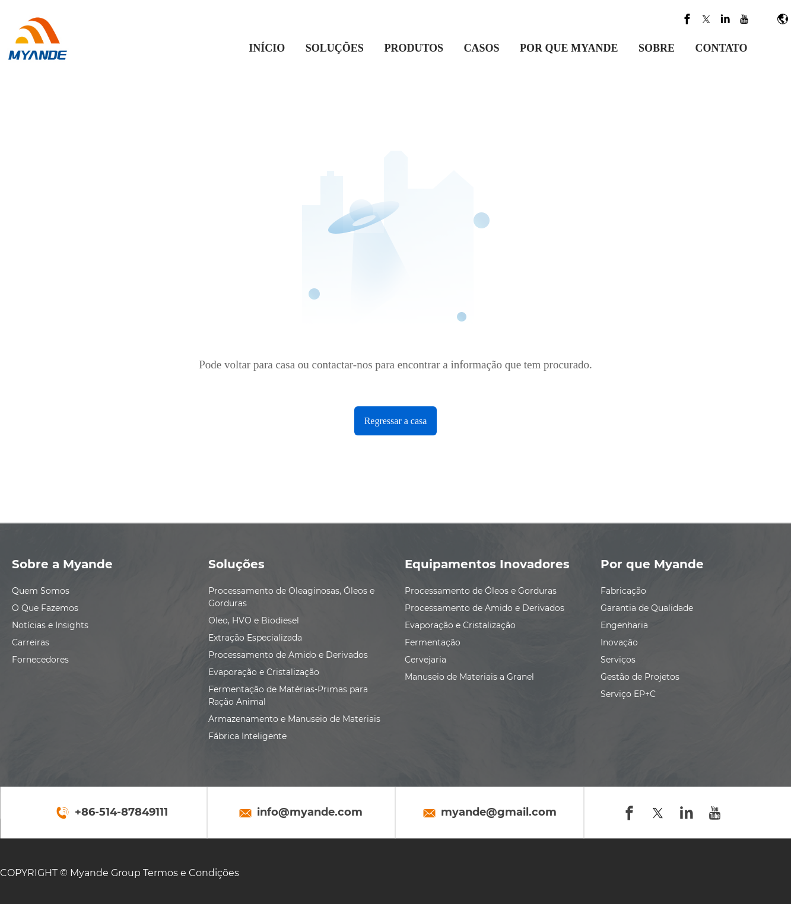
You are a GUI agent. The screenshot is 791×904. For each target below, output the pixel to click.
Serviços (618, 659)
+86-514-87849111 (121, 812)
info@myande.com (310, 812)
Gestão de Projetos (640, 676)
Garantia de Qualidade (647, 608)
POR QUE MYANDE (569, 48)
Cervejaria (425, 659)
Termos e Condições (191, 872)
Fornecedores (40, 659)
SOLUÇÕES (335, 48)
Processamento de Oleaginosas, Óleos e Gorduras (291, 597)
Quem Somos (40, 590)
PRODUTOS (413, 48)
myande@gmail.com (499, 812)
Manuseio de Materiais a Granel (469, 676)
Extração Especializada (255, 637)
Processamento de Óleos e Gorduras (481, 590)
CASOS (482, 48)
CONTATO (721, 48)
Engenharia (624, 625)
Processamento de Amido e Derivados (288, 655)
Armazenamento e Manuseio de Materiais (294, 719)
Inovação (619, 642)
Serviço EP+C (628, 694)
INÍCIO (267, 48)
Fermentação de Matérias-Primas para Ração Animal (288, 695)
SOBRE (656, 48)
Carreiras (30, 642)
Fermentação (432, 642)
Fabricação (623, 590)
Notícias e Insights (50, 625)
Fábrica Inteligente (247, 736)
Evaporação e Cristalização (263, 672)
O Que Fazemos (45, 608)
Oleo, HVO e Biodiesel (253, 620)
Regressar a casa (395, 421)
